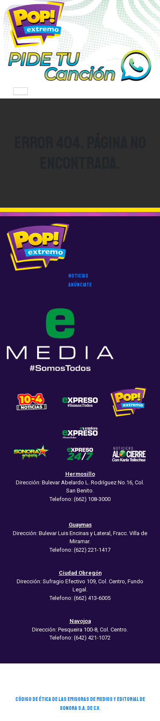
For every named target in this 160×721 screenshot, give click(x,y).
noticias (78, 275)
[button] (80, 66)
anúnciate (80, 284)
